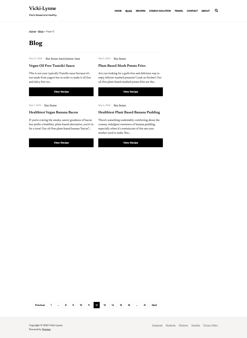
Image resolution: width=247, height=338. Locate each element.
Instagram (157, 325)
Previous (40, 305)
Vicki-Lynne (42, 8)
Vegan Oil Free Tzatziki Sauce (52, 66)
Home (118, 10)
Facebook (171, 325)
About (205, 10)
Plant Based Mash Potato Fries (122, 66)
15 (121, 305)
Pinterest (183, 325)
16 (129, 305)
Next (154, 305)
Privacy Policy (210, 325)
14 (113, 305)
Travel (179, 10)
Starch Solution (160, 10)
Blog (128, 10)
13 (105, 305)
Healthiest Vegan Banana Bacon (53, 112)
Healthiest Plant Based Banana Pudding (129, 112)
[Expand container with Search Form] (216, 10)
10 (81, 305)
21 (145, 305)
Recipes (140, 10)
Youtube (195, 325)
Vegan (77, 59)
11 (89, 305)
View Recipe (61, 91)
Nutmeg (46, 329)
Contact (192, 10)
